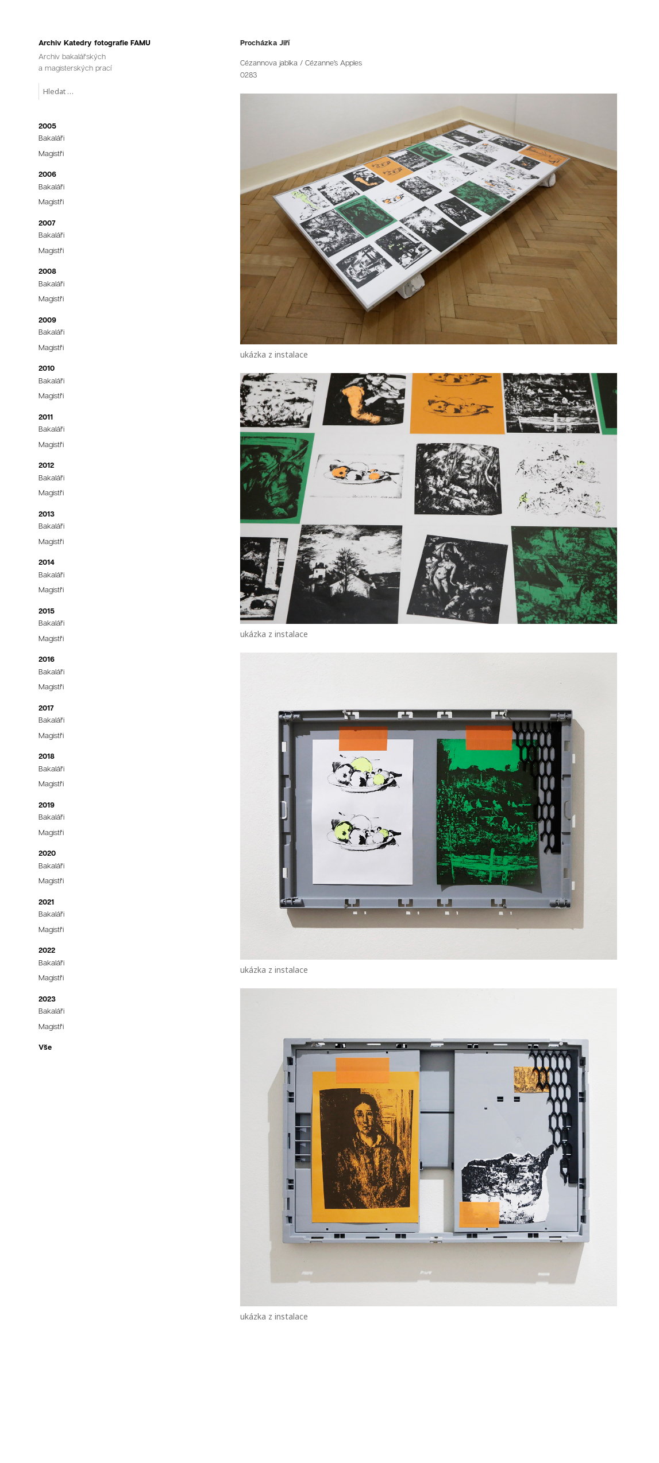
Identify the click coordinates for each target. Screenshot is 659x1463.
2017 (46, 707)
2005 (47, 125)
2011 (45, 416)
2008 (47, 270)
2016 (46, 658)
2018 (46, 755)
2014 (46, 561)
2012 (46, 464)
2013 (46, 513)
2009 (47, 319)
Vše (45, 1046)
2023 (47, 998)
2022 (46, 949)
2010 (46, 367)
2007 (47, 222)
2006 (47, 173)
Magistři (51, 153)
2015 (46, 610)
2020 (47, 852)
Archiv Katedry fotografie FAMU (94, 42)
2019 (46, 804)
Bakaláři (51, 137)
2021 (46, 901)
